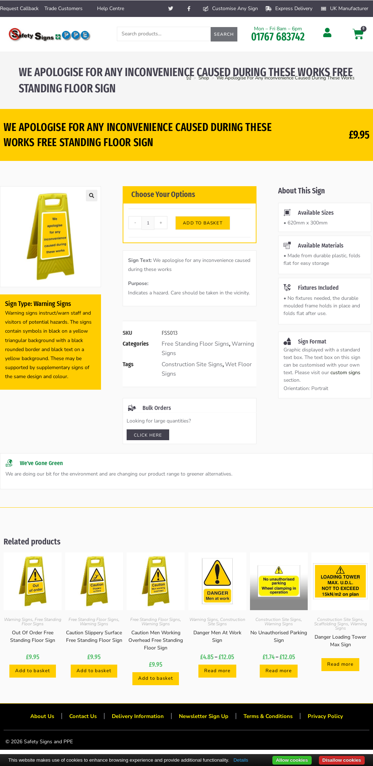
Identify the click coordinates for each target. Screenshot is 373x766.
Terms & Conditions (272, 718)
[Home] (188, 78)
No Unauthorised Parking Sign (278, 636)
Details (240, 760)
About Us (36, 718)
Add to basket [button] (32, 671)
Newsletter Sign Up (204, 718)
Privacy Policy (331, 718)
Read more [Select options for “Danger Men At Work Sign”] (217, 671)
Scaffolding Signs (331, 624)
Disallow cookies (341, 760)
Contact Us (78, 718)
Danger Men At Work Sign (217, 636)
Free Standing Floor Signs (195, 344)
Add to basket (203, 223)
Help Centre (110, 8)
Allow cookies (292, 760)
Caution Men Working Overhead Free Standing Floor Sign (155, 640)
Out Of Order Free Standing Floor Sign (32, 636)
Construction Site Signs (192, 364)
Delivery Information (135, 718)
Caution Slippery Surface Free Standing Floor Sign (94, 636)
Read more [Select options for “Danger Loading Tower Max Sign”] (340, 664)
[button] (91, 195)
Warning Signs (18, 619)
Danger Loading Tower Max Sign (340, 641)
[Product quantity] (147, 223)
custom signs (345, 372)
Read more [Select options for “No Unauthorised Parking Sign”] (279, 671)
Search (224, 34)
